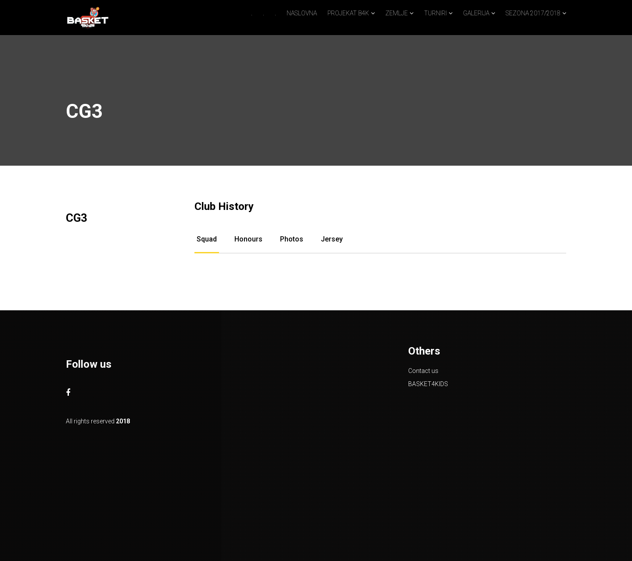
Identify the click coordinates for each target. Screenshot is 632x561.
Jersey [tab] (332, 239)
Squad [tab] (207, 239)
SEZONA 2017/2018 (533, 13)
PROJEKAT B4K (348, 13)
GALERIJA (476, 13)
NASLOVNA (302, 13)
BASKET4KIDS (428, 383)
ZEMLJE (396, 13)
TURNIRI (435, 13)
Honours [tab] (248, 239)
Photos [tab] (291, 239)
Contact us (423, 370)
